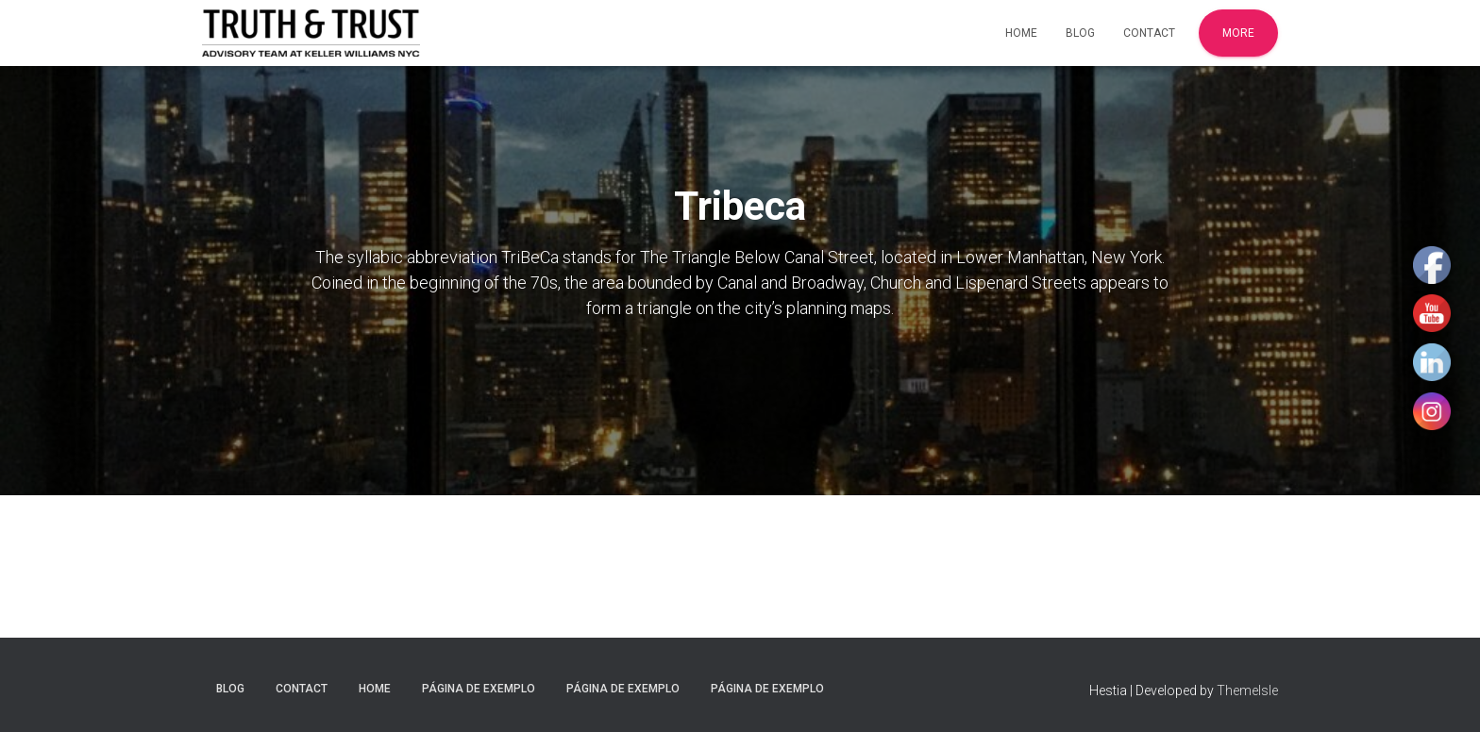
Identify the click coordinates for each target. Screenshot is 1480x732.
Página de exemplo (478, 688)
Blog (1080, 33)
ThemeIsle (1247, 690)
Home (1021, 33)
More (1238, 33)
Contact (1149, 33)
